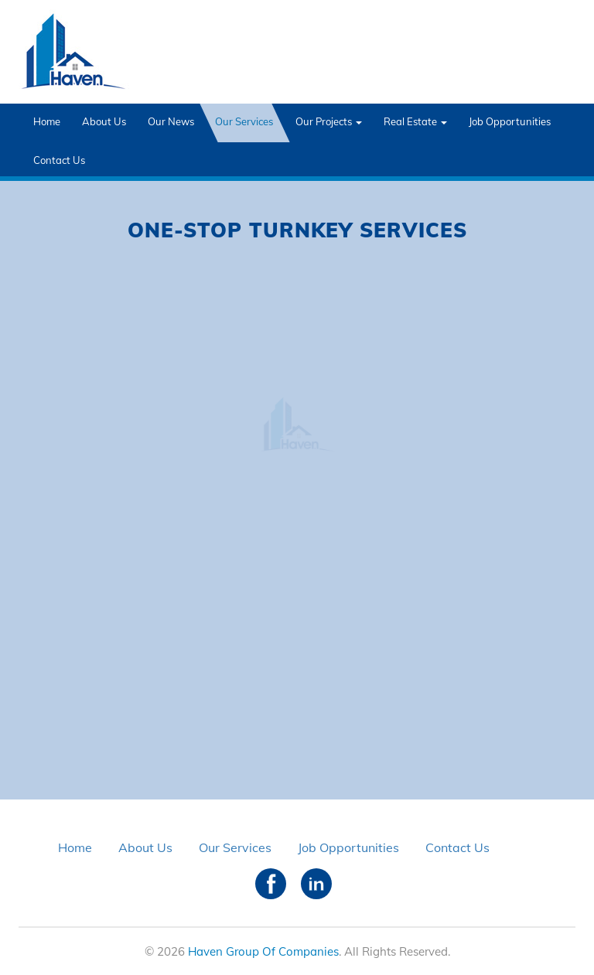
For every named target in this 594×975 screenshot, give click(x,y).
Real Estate (415, 121)
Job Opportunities (510, 121)
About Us (104, 121)
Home (46, 121)
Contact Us (59, 160)
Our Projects (328, 121)
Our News (171, 121)
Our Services (244, 121)
